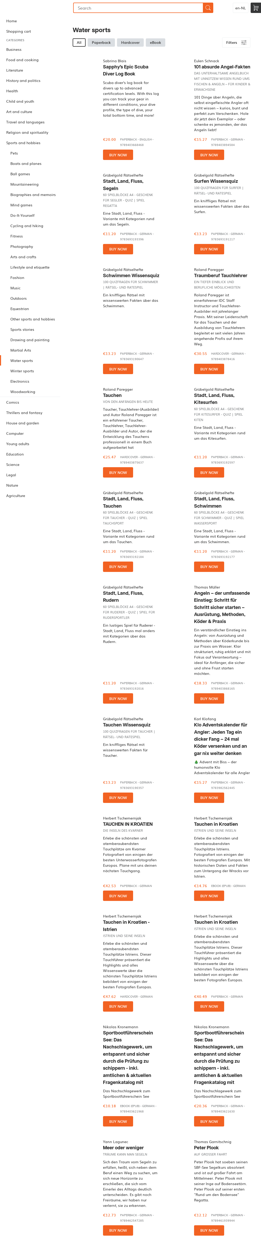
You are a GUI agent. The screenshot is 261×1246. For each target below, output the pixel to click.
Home (11, 20)
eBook (155, 42)
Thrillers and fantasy (24, 412)
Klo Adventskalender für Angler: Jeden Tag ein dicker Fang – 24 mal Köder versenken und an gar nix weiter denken (220, 739)
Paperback (101, 42)
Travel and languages (25, 121)
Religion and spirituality (27, 132)
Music (15, 287)
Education (15, 454)
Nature (12, 485)
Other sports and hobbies (32, 318)
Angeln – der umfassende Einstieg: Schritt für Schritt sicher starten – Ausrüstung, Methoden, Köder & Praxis (222, 607)
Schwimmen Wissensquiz (131, 275)
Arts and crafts (23, 256)
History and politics (23, 80)
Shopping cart (18, 31)
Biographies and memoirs (33, 194)
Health (12, 90)
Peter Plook (206, 1147)
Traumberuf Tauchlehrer (220, 275)
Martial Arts (20, 350)
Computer (15, 433)
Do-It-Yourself (22, 215)
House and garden (22, 422)
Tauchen (112, 395)
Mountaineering (24, 184)
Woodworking (22, 391)
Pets (14, 153)
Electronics (19, 381)
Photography (21, 246)
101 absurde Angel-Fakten (222, 67)
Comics (12, 402)
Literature (14, 70)
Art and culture (19, 111)
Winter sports (22, 370)
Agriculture (15, 495)
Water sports (21, 360)
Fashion (17, 277)
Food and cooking (22, 59)
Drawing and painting (30, 339)
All (79, 42)
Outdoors (18, 298)
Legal (11, 474)
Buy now (118, 155)
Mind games (21, 204)
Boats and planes (26, 163)
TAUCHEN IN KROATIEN (128, 824)
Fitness (16, 236)
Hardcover (130, 42)
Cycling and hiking (26, 225)
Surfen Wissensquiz (216, 181)
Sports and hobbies (23, 142)
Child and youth (20, 101)
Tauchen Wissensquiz (126, 725)
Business (14, 49)
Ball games (20, 173)
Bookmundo (26, 8)
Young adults (17, 443)
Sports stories (22, 329)
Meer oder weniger (123, 1147)
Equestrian (19, 308)
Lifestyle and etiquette (30, 267)
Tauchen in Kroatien (216, 824)
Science (12, 464)
